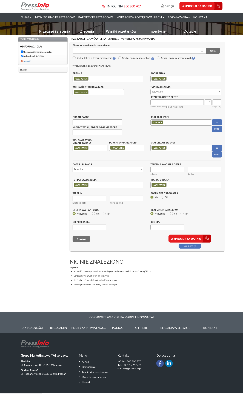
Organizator (81, 117)
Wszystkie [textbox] (157, 92)
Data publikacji (82, 164)
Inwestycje (156, 31)
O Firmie (141, 327)
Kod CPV (155, 222)
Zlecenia (87, 31)
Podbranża (157, 73)
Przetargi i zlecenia (54, 31)
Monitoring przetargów (55, 17)
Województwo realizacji (89, 87)
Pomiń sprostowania (164, 193)
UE (217, 122)
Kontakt (200, 17)
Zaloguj (168, 6)
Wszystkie (80, 214)
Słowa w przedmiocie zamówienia (91, 45)
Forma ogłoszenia (84, 180)
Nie (154, 197)
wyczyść (27, 61)
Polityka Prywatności (89, 327)
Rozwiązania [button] (179, 17)
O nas (85, 361)
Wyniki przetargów (121, 31)
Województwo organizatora (82, 141)
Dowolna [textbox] (78, 169)
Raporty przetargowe (95, 17)
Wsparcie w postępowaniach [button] (140, 17)
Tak (165, 197)
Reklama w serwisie (175, 327)
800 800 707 (132, 6)
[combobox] (108, 79)
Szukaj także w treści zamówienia (92, 58)
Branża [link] (23, 70)
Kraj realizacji (159, 117)
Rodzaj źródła (159, 180)
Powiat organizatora (123, 142)
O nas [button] (26, 17)
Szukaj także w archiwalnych (174, 58)
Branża (77, 73)
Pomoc (117, 327)
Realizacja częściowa (164, 210)
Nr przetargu (81, 222)
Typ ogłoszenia (160, 87)
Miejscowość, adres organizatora (95, 127)
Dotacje (190, 31)
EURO (216, 129)
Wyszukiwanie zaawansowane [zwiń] (92, 66)
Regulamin (58, 327)
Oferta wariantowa (86, 210)
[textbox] (90, 78)
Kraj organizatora (162, 142)
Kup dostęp (190, 246)
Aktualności (32, 327)
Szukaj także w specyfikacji (134, 58)
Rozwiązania (89, 366)
